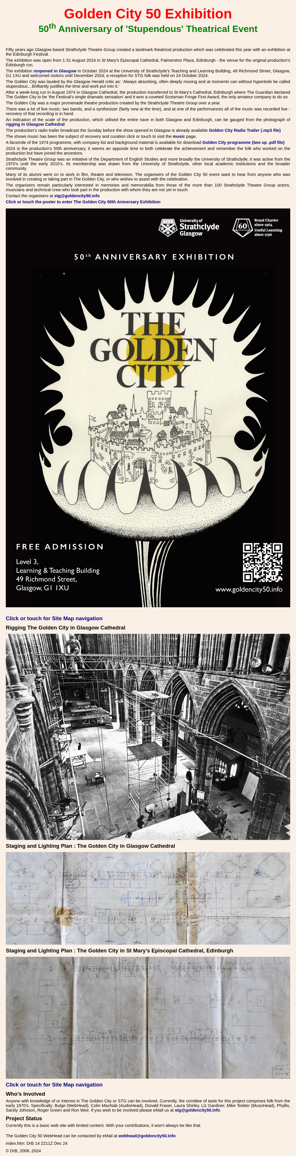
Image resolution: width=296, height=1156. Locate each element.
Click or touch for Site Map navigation (54, 618)
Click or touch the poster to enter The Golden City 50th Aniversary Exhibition (83, 202)
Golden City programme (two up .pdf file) (243, 142)
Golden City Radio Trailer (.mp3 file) (245, 130)
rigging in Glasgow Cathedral (35, 124)
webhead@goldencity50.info (147, 1136)
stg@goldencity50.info (77, 195)
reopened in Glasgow (55, 71)
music (179, 136)
